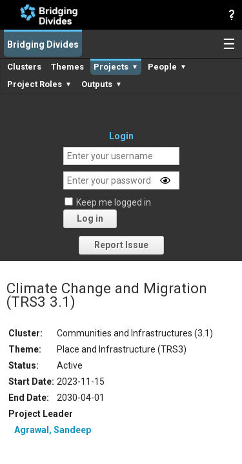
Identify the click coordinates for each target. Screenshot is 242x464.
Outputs (101, 84)
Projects (116, 67)
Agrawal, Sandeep (52, 430)
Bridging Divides (43, 44)
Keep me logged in (113, 202)
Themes (67, 67)
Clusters (24, 67)
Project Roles (39, 84)
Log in (90, 218)
